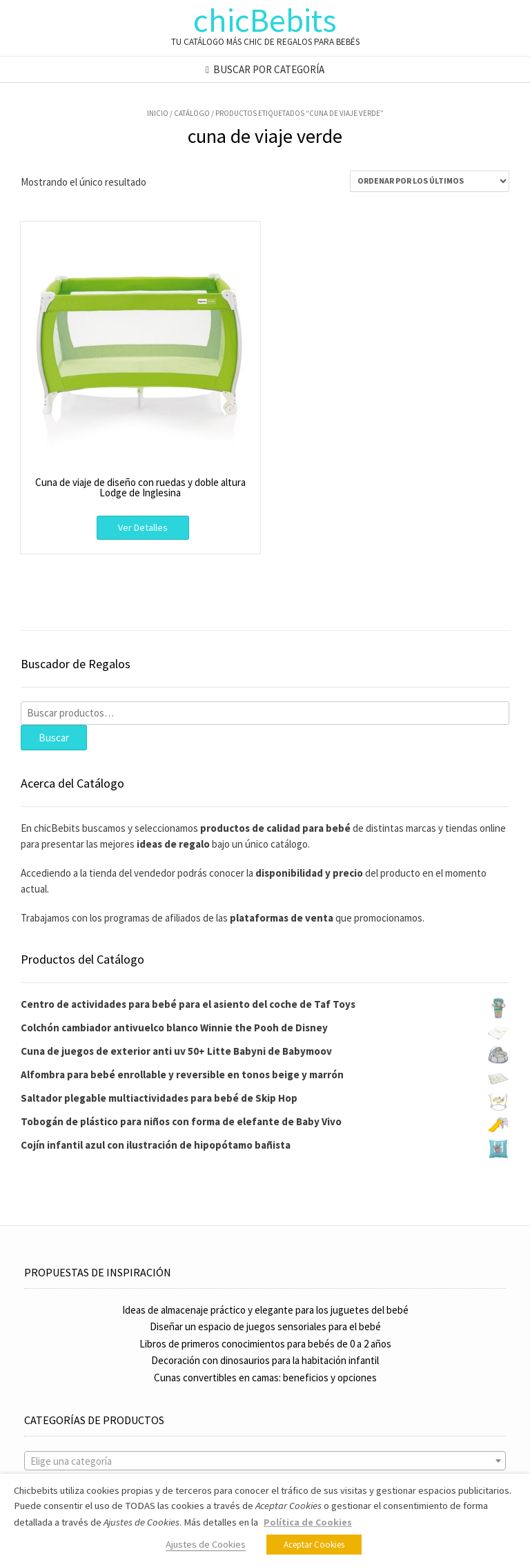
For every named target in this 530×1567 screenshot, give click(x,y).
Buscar (54, 737)
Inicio (157, 113)
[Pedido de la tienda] (429, 181)
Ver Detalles (143, 527)
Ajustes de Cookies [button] (206, 1544)
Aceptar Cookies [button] (314, 1544)
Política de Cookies (308, 1522)
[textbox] (265, 1461)
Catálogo (192, 113)
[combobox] (265, 1460)
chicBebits (265, 20)
